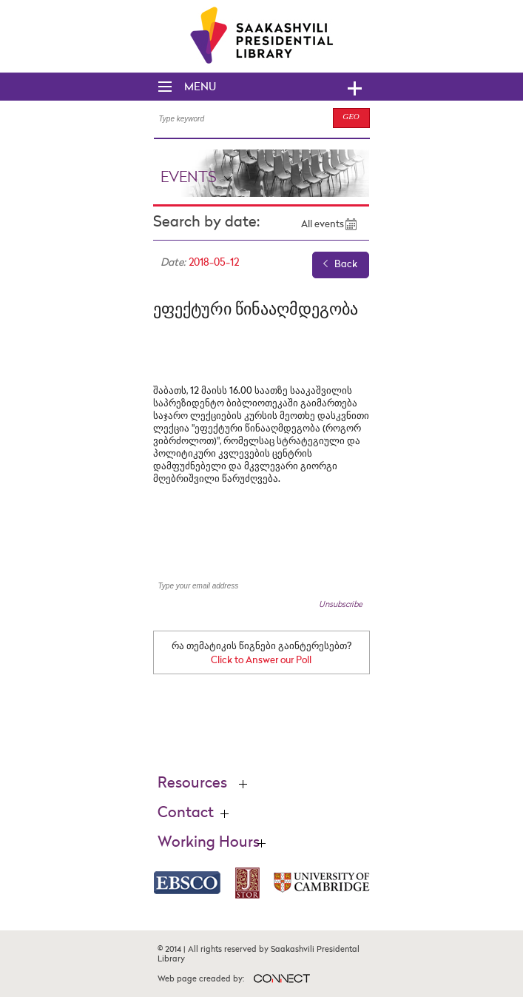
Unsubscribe (340, 605)
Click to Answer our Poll (261, 660)
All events (322, 224)
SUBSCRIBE (333, 586)
